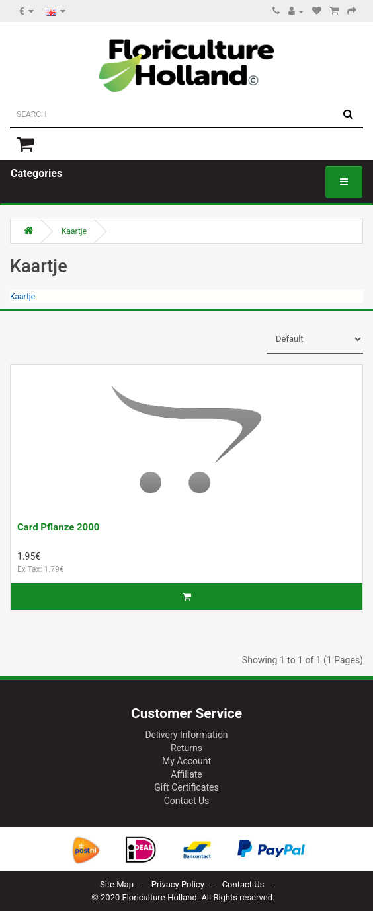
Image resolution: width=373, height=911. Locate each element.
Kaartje (74, 231)
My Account (186, 761)
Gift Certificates (186, 787)
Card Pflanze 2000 (58, 527)
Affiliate (186, 774)
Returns (186, 748)
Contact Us (187, 800)
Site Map (117, 884)
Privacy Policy (177, 884)
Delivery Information (186, 734)
